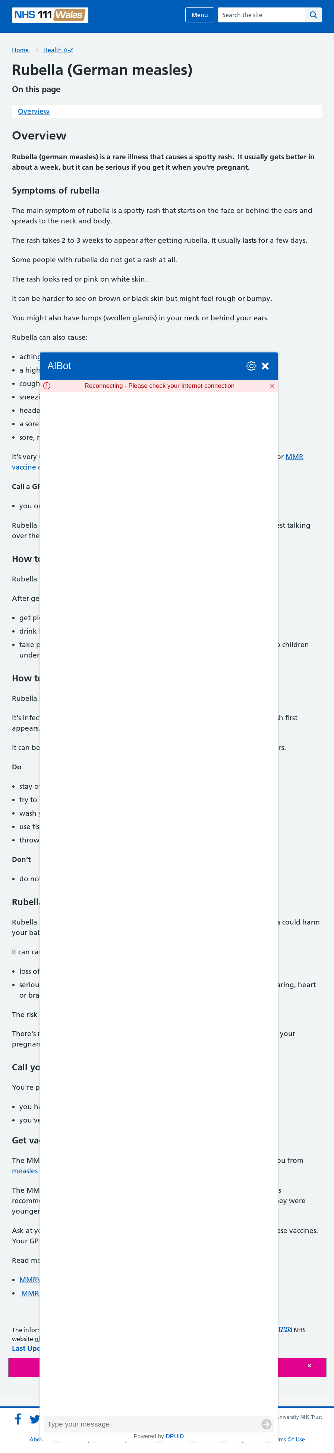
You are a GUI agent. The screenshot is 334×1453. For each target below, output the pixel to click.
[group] (159, 904)
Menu (200, 15)
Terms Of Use (288, 1439)
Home (21, 50)
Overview (34, 111)
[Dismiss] (272, 386)
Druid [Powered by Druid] (175, 1436)
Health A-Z (58, 50)
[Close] (315, 1365)
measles (25, 1171)
